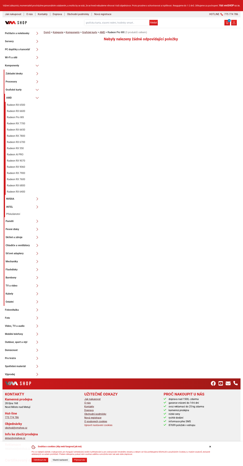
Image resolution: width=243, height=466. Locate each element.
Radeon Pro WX (15, 117)
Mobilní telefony (22, 334)
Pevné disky (23, 229)
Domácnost (22, 350)
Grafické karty (23, 90)
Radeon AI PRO (15, 154)
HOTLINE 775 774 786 (223, 14)
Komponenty (22, 65)
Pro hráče (22, 358)
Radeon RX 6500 (16, 104)
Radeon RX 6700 (16, 142)
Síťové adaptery (23, 253)
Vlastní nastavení (60, 460)
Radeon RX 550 (15, 148)
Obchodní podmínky (78, 14)
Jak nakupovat (13, 14)
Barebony (23, 277)
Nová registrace (102, 14)
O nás (29, 14)
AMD (23, 98)
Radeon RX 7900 (16, 173)
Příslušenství (13, 214)
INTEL (23, 207)
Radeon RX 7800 (16, 135)
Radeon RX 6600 (16, 111)
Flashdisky (23, 269)
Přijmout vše (79, 460)
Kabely (23, 294)
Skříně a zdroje (23, 237)
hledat (153, 22)
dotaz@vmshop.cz (15, 438)
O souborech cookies (95, 421)
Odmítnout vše (40, 460)
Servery (22, 41)
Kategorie (58, 32)
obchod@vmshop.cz (16, 427)
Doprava (57, 14)
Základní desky (23, 73)
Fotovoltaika (22, 310)
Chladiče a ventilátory (23, 245)
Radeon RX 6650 (16, 129)
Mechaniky (23, 261)
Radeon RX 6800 (16, 185)
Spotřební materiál (22, 366)
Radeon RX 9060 (16, 166)
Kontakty (43, 14)
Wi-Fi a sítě (22, 57)
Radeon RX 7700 (16, 123)
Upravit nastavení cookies (98, 425)
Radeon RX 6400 (16, 191)
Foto (22, 318)
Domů (47, 32)
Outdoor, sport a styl (22, 342)
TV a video (23, 285)
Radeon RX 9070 (16, 160)
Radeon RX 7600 (16, 179)
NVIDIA (23, 199)
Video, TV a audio (22, 326)
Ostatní (23, 302)
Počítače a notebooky (22, 33)
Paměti (23, 221)
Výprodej (22, 374)
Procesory (23, 81)
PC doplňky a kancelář (22, 49)
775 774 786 (12, 417)
